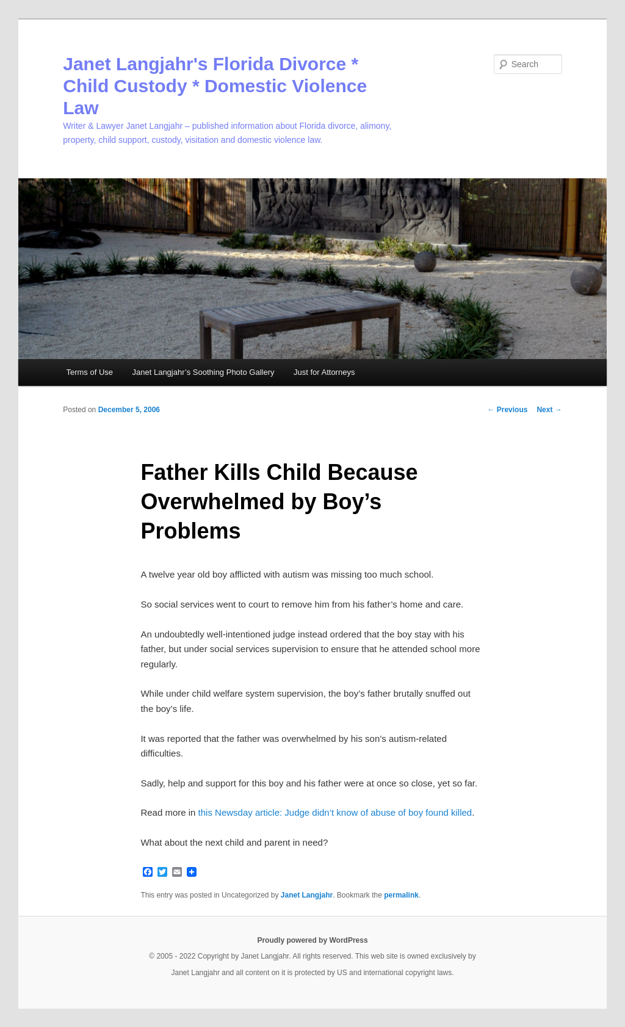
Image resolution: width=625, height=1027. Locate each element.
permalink (401, 895)
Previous (507, 409)
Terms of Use (89, 372)
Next (549, 409)
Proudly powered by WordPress (312, 940)
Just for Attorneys (324, 372)
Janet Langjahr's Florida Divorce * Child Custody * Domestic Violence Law (215, 86)
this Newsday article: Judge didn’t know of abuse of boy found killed (335, 812)
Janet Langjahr (307, 895)
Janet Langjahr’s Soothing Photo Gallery (203, 372)
